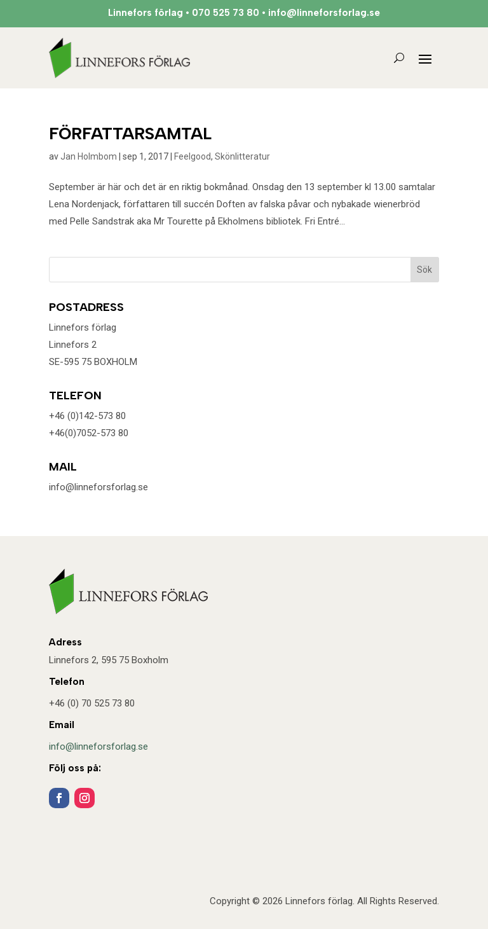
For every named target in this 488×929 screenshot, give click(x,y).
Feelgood (192, 156)
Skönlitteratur (242, 156)
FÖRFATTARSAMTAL (130, 133)
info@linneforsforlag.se (98, 746)
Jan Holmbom (88, 156)
